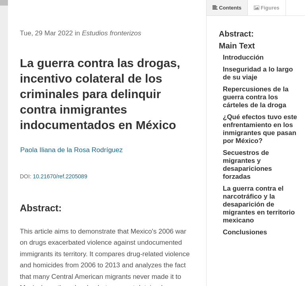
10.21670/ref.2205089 (60, 176)
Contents (226, 8)
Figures (267, 8)
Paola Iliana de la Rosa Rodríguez (71, 150)
